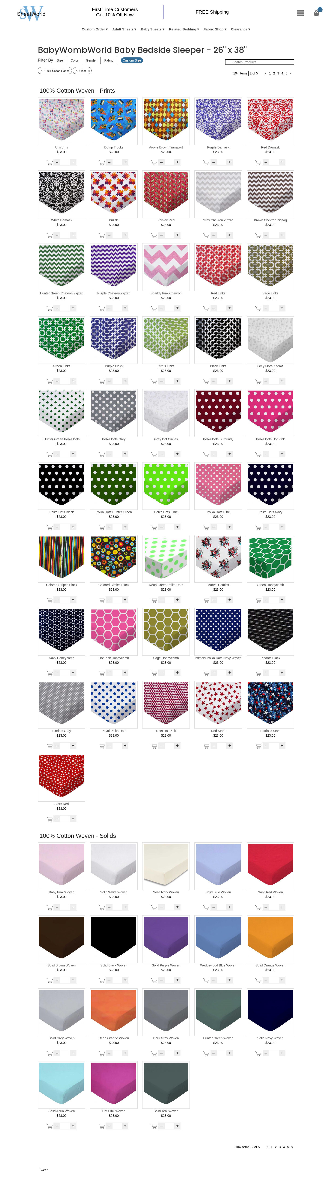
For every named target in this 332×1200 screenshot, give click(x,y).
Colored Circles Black (113, 585)
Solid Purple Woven (166, 965)
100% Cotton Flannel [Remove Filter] (55, 71)
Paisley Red (166, 220)
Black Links (218, 366)
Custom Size (132, 60)
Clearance (239, 29)
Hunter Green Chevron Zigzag (61, 293)
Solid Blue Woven (218, 892)
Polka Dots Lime (166, 512)
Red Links (218, 293)
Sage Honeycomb (166, 658)
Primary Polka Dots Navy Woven (218, 658)
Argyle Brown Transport (166, 147)
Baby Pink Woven (61, 892)
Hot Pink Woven (113, 1111)
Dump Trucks (113, 147)
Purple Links (114, 366)
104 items (240, 73)
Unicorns (61, 147)
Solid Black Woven (113, 965)
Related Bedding (182, 29)
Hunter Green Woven (218, 1038)
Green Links (61, 366)
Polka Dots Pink (218, 512)
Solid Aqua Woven (61, 1111)
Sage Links (270, 293)
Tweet (43, 1170)
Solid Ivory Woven (166, 892)
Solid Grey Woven (62, 1038)
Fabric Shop (214, 29)
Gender (91, 60)
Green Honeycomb (270, 585)
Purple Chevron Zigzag (113, 293)
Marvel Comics (218, 585)
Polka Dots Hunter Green (114, 512)
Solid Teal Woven (166, 1111)
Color (74, 60)
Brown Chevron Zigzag (270, 220)
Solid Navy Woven (270, 1038)
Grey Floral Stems (270, 366)
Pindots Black (270, 658)
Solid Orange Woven (270, 965)
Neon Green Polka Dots (166, 585)
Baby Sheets (151, 29)
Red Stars (218, 731)
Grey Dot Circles (166, 439)
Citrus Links (165, 366)
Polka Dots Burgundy (218, 439)
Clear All (82, 71)
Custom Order (93, 29)
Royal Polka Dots (113, 731)
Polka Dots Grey (114, 439)
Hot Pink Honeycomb (114, 658)
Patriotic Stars (270, 731)
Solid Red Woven (270, 892)
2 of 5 (254, 73)
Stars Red (61, 804)
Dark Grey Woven (166, 1038)
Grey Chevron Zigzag (218, 220)
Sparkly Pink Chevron (166, 293)
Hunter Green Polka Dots (62, 439)
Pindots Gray (61, 731)
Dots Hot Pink (166, 731)
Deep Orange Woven (114, 1038)
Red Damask (270, 147)
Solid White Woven (113, 892)
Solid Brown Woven (61, 965)
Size (60, 60)
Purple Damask (218, 147)
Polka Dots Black (61, 512)
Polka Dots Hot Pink (270, 439)
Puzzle (114, 220)
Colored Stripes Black (61, 585)
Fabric (108, 60)
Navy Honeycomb (61, 658)
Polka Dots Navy (270, 512)
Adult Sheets (122, 29)
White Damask (61, 220)
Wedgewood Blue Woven (218, 965)
